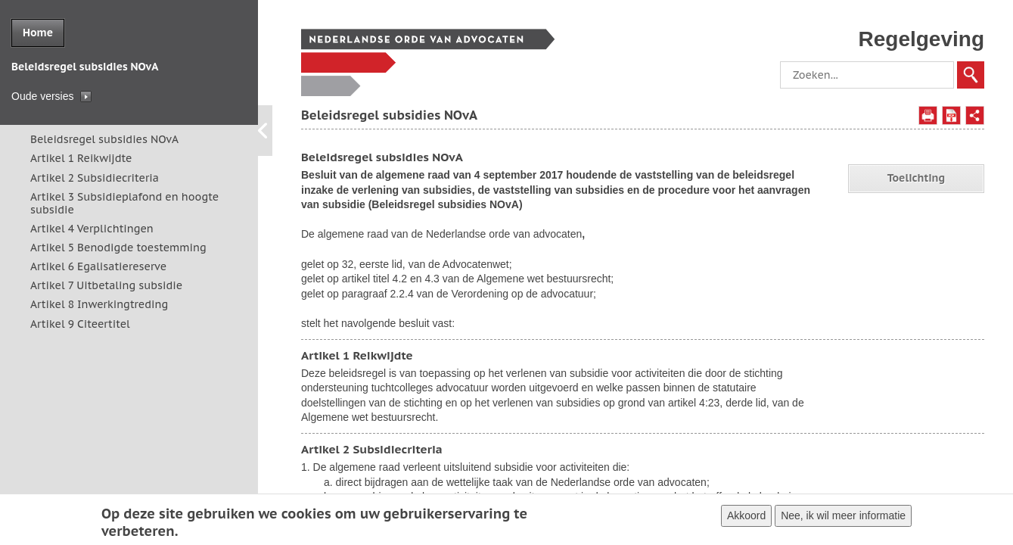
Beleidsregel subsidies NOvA (104, 139)
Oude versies (42, 96)
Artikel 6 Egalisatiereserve (98, 266)
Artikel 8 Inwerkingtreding (99, 304)
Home (38, 32)
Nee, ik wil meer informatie (843, 518)
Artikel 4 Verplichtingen (92, 228)
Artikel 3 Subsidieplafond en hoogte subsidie (124, 203)
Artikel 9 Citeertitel (80, 324)
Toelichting (916, 178)
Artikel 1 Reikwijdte (81, 158)
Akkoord (746, 518)
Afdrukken (927, 115)
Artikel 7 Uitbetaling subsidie (106, 285)
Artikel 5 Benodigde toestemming (118, 247)
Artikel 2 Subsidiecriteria (94, 178)
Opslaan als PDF (951, 115)
